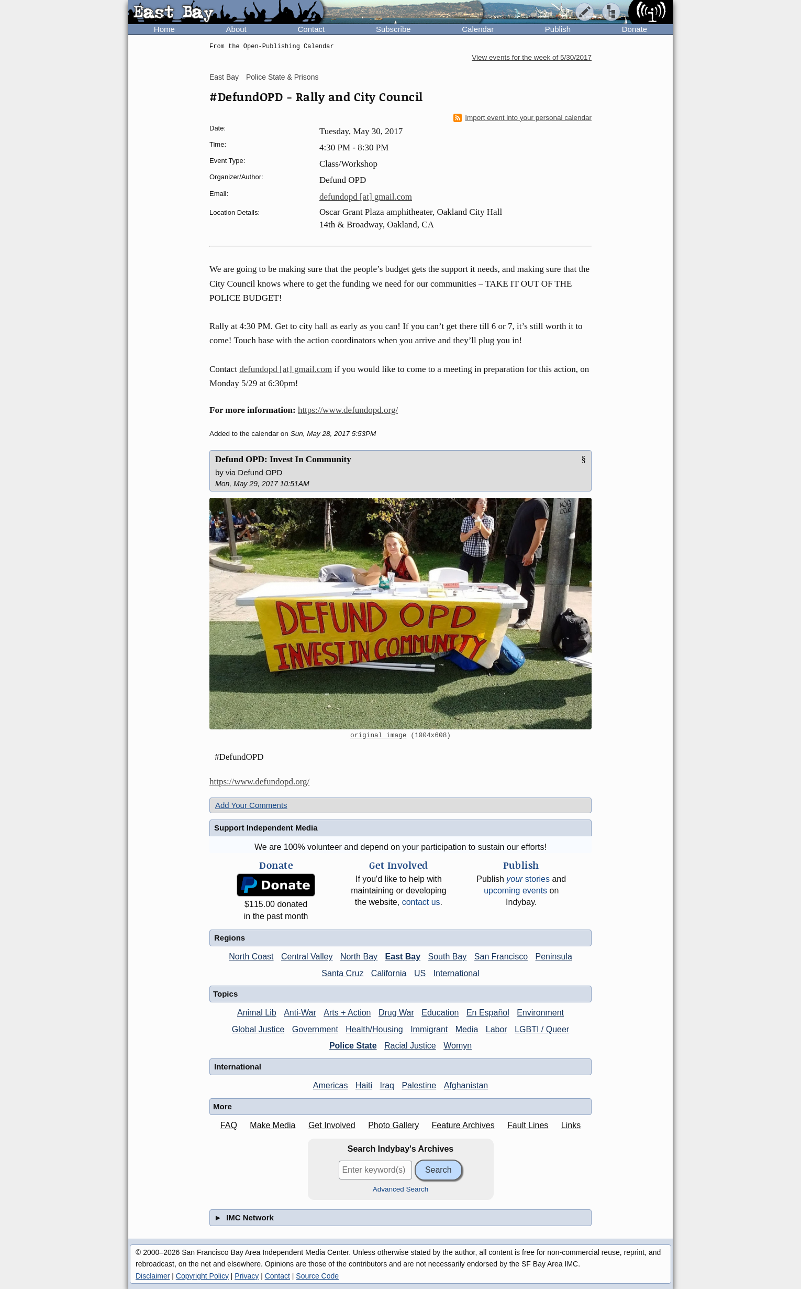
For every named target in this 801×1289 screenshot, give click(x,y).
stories (528, 879)
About (236, 29)
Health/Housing (374, 1029)
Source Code (317, 1276)
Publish (558, 29)
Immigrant (429, 1029)
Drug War (396, 1012)
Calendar (478, 29)
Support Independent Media (266, 827)
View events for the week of (532, 57)
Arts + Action (347, 1012)
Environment (540, 1012)
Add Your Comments (251, 805)
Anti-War (300, 1012)
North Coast (251, 956)
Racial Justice (410, 1045)
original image (378, 735)
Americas (330, 1085)
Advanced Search (401, 1189)
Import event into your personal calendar (522, 118)
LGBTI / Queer (542, 1029)
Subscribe (393, 29)
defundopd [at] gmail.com (365, 197)
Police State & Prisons (282, 77)
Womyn (457, 1045)
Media (467, 1029)
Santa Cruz (342, 973)
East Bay (224, 77)
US (420, 973)
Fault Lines (527, 1125)
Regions (229, 937)
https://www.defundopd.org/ (348, 410)
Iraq (387, 1085)
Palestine (419, 1085)
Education (440, 1012)
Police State (353, 1045)
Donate (634, 29)
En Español (487, 1012)
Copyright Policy (202, 1276)
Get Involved (331, 1125)
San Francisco (501, 956)
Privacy (247, 1276)
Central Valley (306, 956)
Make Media (272, 1125)
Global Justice (258, 1029)
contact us (421, 902)
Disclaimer (153, 1276)
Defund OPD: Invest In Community (283, 459)
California (389, 973)
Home (164, 29)
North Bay (358, 956)
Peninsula (554, 956)
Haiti (363, 1085)
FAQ (228, 1125)
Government (315, 1029)
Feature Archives (463, 1125)
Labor (496, 1029)
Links (571, 1125)
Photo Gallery (393, 1125)
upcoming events (515, 890)
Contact (311, 29)
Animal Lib (256, 1012)
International (456, 973)
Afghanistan (466, 1085)
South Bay (447, 956)
